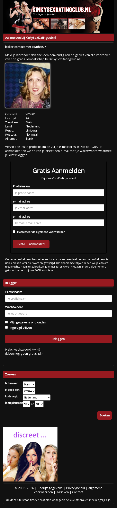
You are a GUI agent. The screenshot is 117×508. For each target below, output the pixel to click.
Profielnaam (21, 186)
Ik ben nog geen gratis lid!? (24, 353)
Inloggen (58, 339)
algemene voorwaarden (50, 232)
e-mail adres (21, 201)
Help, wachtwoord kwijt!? (22, 349)
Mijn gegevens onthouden (27, 322)
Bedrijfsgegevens (50, 488)
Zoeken (104, 415)
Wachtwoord (14, 307)
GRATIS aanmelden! (31, 244)
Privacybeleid (75, 488)
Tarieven (62, 492)
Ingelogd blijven (20, 327)
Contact (77, 492)
